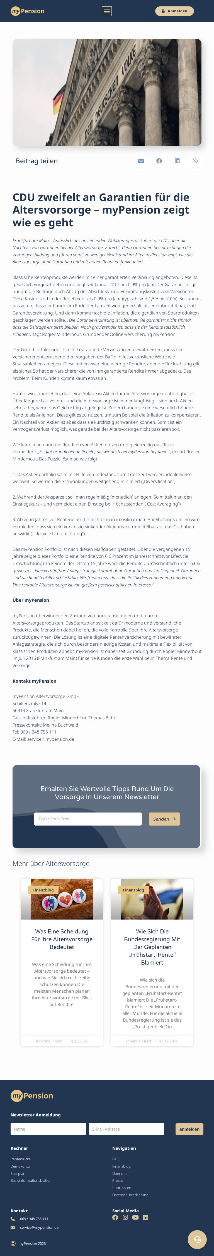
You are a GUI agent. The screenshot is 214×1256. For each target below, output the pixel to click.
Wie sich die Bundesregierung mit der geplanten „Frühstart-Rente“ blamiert (152, 947)
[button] (107, 11)
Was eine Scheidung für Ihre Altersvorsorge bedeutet (62, 939)
